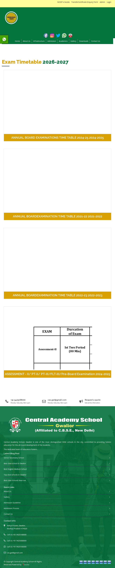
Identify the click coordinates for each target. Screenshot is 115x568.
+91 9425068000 (19, 540)
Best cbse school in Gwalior (15, 463)
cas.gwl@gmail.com (15, 553)
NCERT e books (63, 2)
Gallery (73, 41)
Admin (102, 2)
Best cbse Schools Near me (15, 480)
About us (26, 41)
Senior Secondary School (14, 458)
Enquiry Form (92, 2)
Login (109, 2)
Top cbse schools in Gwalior (15, 475)
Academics (63, 41)
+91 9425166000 (19, 546)
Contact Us (95, 41)
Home (17, 41)
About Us (7, 491)
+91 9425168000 (18, 400)
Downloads (83, 41)
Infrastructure (39, 41)
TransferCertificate (79, 2)
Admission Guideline (12, 502)
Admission (51, 41)
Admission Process (11, 508)
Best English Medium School (15, 469)
